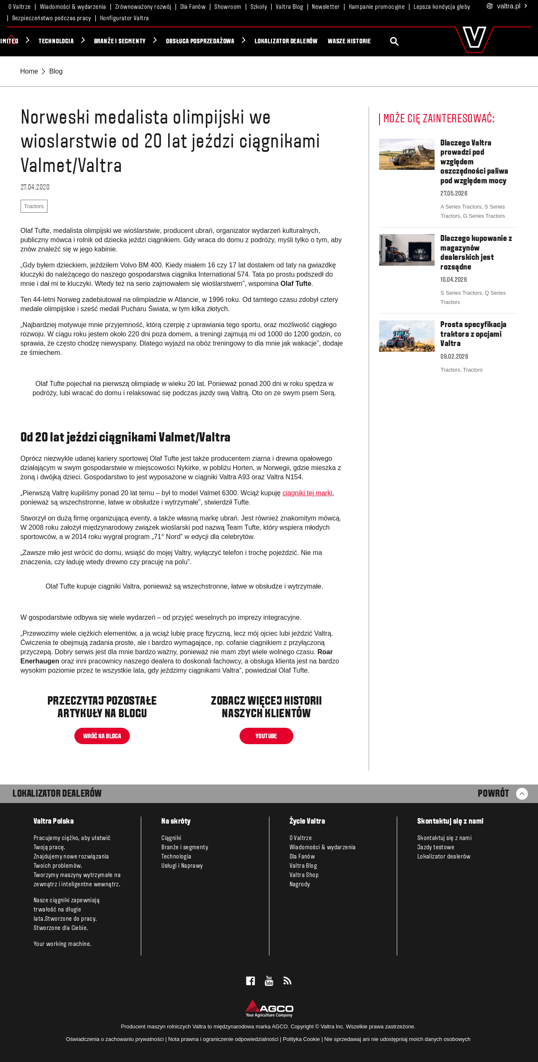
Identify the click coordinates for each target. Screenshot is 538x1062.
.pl (507, 6)
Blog (56, 71)
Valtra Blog (289, 7)
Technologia (132, 42)
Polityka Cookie (301, 1039)
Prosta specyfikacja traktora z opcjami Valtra (473, 334)
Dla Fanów (193, 7)
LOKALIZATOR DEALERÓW (57, 794)
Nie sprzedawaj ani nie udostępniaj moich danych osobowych (397, 1039)
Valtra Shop (304, 875)
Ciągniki (35, 42)
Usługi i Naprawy (182, 866)
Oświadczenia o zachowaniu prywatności (115, 1039)
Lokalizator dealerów (362, 42)
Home (29, 71)
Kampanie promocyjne (377, 7)
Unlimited (81, 42)
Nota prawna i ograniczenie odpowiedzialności (223, 1039)
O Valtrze (19, 7)
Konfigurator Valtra (124, 18)
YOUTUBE (266, 736)
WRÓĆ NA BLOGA (102, 736)
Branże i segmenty (196, 42)
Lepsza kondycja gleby (442, 7)
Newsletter (326, 7)
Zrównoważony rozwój (143, 7)
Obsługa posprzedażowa (277, 42)
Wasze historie (426, 42)
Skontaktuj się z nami (444, 838)
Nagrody (300, 885)
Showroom (227, 7)
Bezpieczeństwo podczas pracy (51, 18)
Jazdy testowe (435, 848)
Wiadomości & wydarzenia (73, 7)
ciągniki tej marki (307, 493)
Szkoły (259, 7)
